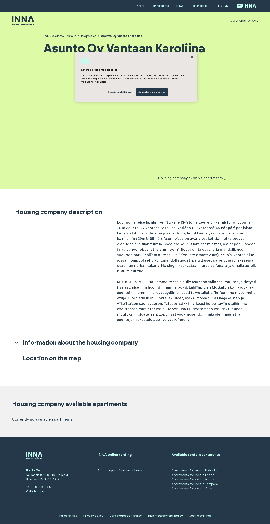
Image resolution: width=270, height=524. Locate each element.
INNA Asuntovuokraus (60, 36)
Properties (88, 36)
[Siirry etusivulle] (23, 23)
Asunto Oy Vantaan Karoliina (121, 36)
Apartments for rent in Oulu (192, 488)
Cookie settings (200, 515)
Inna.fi (140, 6)
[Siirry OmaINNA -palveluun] (246, 6)
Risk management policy (165, 515)
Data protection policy (125, 515)
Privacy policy (93, 515)
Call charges (35, 491)
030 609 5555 (41, 487)
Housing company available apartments (190, 178)
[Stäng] (192, 57)
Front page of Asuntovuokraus (120, 470)
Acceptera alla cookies (152, 92)
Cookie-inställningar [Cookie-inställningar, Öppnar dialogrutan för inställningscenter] (120, 92)
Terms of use (68, 515)
